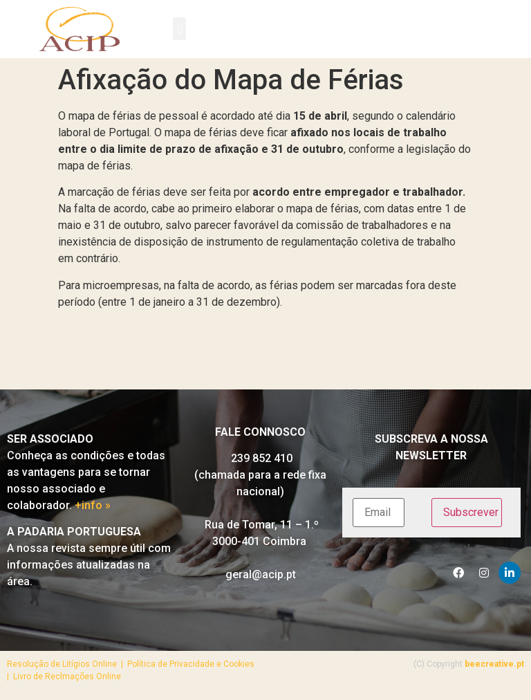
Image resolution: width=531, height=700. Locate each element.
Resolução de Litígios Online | (67, 664)
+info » (93, 505)
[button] (179, 28)
